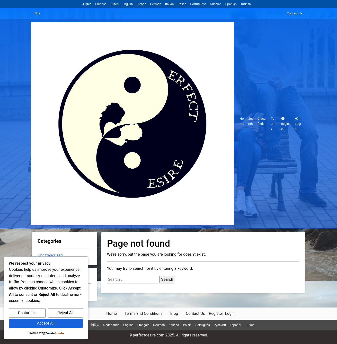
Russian (216, 4)
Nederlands (111, 325)
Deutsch (159, 325)
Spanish (231, 4)
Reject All (65, 312)
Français (143, 325)
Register (285, 124)
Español (235, 325)
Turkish (245, 4)
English (128, 4)
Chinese (100, 4)
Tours (273, 124)
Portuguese (198, 4)
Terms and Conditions (143, 313)
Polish (181, 4)
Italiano (174, 325)
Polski (187, 325)
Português (202, 325)
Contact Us (294, 13)
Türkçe (250, 325)
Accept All (45, 323)
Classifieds (261, 121)
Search (251, 121)
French (141, 4)
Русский (220, 325)
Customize (27, 312)
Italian (169, 4)
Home (242, 121)
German (155, 4)
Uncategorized (50, 255)
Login (298, 124)
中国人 (94, 325)
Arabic (86, 4)
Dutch (114, 4)
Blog (38, 13)
